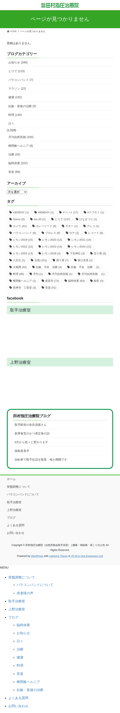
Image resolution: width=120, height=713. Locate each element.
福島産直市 (22, 450)
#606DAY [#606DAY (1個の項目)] (46, 212)
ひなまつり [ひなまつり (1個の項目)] (88, 219)
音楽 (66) (14, 171)
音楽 (20, 673)
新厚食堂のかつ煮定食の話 (32, 433)
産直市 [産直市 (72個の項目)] (52, 280)
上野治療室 (14, 510)
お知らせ (23, 633)
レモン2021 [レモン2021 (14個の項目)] (81, 239)
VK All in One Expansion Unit (87, 556)
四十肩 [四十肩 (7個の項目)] (62, 260)
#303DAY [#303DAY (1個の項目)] (21, 212)
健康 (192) (15, 97)
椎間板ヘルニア (28, 682)
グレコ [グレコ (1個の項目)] (93, 226)
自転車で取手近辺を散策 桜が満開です (41, 459)
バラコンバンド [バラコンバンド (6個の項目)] (24, 232)
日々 (11, 123)
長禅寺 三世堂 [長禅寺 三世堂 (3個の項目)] (24, 287)
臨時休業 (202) (18, 163)
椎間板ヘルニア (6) (20, 145)
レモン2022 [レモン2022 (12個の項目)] (23, 246)
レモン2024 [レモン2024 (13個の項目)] (81, 246)
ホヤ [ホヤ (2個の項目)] (74, 232)
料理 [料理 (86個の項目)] (18, 273)
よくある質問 (15, 525)
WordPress (37, 556)
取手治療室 (14, 502)
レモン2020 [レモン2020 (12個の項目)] (52, 239)
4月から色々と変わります (31, 442)
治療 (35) (14, 154)
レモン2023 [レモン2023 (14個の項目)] (52, 246)
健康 (20, 657)
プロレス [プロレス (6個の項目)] (52, 232)
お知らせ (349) (18, 62)
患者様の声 (25, 593)
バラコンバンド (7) (20, 79)
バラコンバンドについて (23, 494)
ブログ (11, 517)
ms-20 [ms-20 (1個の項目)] (40, 219)
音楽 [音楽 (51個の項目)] (50, 287)
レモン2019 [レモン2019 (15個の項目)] (23, 239)
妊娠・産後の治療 (30, 690)
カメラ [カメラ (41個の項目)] (20, 226)
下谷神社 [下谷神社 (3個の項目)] (77, 253)
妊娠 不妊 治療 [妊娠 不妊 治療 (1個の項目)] (85, 267)
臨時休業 (23, 625)
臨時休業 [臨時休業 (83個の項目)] (76, 280)
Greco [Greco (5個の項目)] (19, 219)
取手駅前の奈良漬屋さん (31, 424)
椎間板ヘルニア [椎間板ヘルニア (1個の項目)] (24, 280)
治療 (20, 649)
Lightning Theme (58, 556)
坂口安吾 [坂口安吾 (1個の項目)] (85, 260)
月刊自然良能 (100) (21, 137)
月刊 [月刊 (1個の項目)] (38, 273)
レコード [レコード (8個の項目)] (95, 232)
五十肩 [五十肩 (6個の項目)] (100, 253)
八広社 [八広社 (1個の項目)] (19, 260)
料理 (20, 665)
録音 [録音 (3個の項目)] (98, 280)
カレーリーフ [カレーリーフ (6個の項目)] (46, 226)
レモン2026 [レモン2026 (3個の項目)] (51, 253)
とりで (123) (16, 71)
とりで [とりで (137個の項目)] (62, 219)
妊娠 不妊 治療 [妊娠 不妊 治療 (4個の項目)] (49, 267)
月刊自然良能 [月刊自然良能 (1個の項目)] (62, 273)
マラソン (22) (17, 88)
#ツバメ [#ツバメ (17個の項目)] (70, 212)
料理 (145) (15, 114)
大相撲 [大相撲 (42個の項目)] (20, 267)
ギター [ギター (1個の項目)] (71, 226)
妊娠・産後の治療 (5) (22, 106)
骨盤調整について (18, 486)
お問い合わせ (15, 533)
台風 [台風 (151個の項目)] (40, 260)
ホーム (11, 479)
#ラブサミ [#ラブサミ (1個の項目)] (95, 212)
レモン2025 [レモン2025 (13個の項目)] (23, 253)
